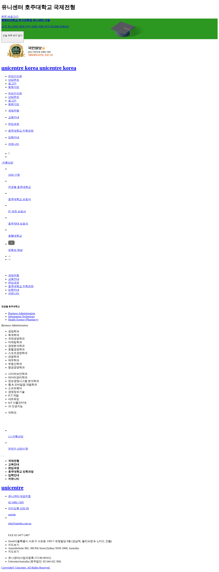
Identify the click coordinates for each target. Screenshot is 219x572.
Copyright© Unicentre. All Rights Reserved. (25, 567)
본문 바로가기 (9, 16)
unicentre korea (20, 68)
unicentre (12, 487)
